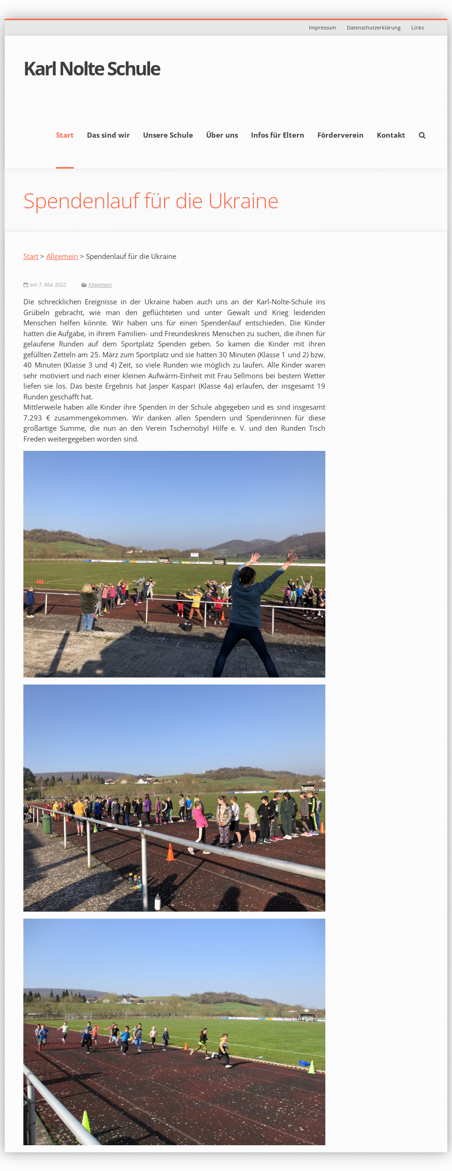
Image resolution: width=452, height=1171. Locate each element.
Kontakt (391, 135)
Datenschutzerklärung (374, 27)
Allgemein (62, 256)
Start (65, 135)
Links (417, 27)
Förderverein (340, 135)
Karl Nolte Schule (91, 68)
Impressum (322, 27)
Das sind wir (108, 135)
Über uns (222, 135)
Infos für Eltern (277, 135)
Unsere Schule (168, 135)
